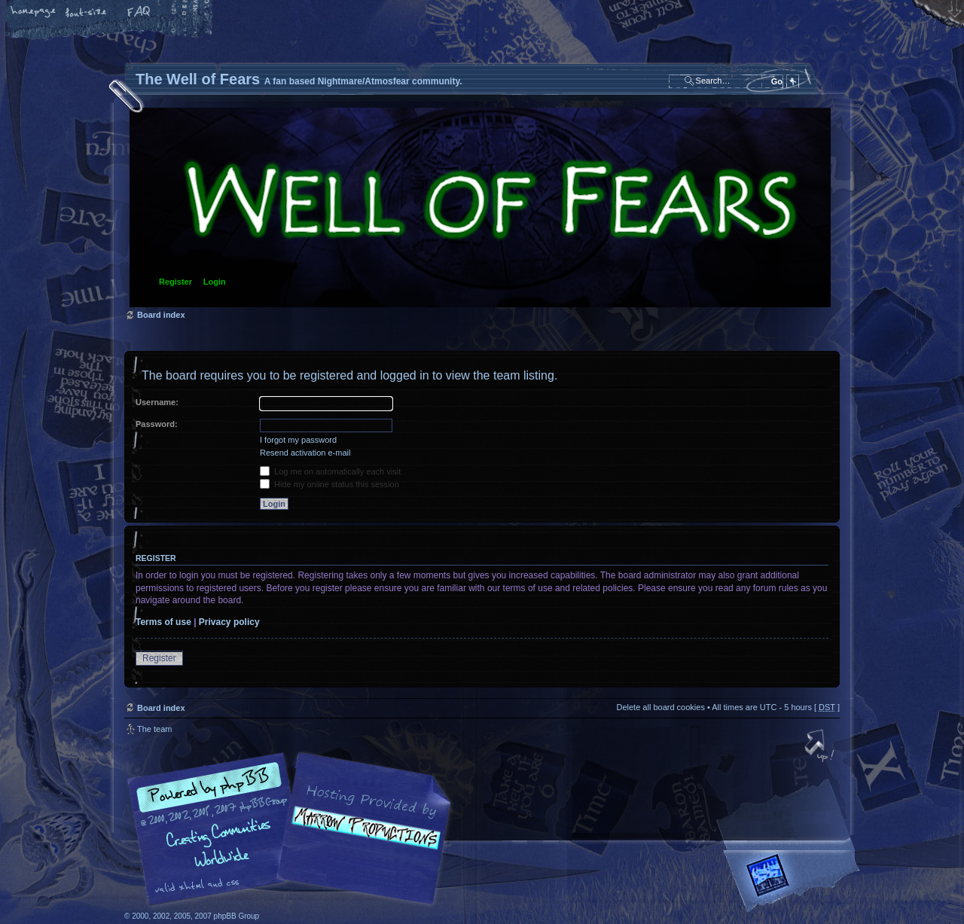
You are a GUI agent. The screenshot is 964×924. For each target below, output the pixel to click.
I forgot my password (298, 439)
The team (154, 728)
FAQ (139, 13)
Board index (480, 207)
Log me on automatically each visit (330, 471)
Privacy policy (229, 622)
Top (821, 747)
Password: (157, 423)
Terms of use (163, 622)
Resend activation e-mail (305, 452)
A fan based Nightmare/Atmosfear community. (361, 839)
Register (175, 281)
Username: (157, 402)
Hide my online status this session (329, 484)
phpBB (293, 829)
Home (34, 13)
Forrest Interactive (794, 881)
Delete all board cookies (660, 707)
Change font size (86, 13)
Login (214, 281)
